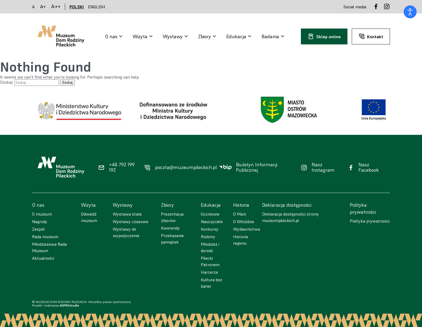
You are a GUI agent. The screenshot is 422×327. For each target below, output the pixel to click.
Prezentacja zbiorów (172, 217)
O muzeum (42, 214)
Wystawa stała (127, 214)
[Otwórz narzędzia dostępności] (410, 11)
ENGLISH (96, 6)
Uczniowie (210, 214)
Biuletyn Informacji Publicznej (256, 167)
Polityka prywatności (370, 221)
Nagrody (39, 221)
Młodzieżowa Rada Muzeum (49, 247)
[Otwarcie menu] (114, 37)
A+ (43, 6)
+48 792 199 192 (122, 167)
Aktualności (43, 258)
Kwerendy (170, 228)
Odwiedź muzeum (89, 217)
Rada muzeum (45, 236)
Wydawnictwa (246, 229)
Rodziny (208, 236)
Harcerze (209, 272)
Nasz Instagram (323, 167)
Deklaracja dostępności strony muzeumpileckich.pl (290, 217)
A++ (56, 6)
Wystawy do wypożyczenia (126, 232)
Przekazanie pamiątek (172, 239)
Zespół (38, 229)
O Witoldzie (243, 221)
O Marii (239, 214)
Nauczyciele (212, 221)
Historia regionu (240, 240)
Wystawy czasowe (130, 221)
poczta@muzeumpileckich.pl (186, 167)
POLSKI (76, 6)
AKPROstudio (69, 305)
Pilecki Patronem (210, 261)
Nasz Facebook (368, 167)
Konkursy (210, 229)
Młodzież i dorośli (210, 247)
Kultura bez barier (211, 283)
